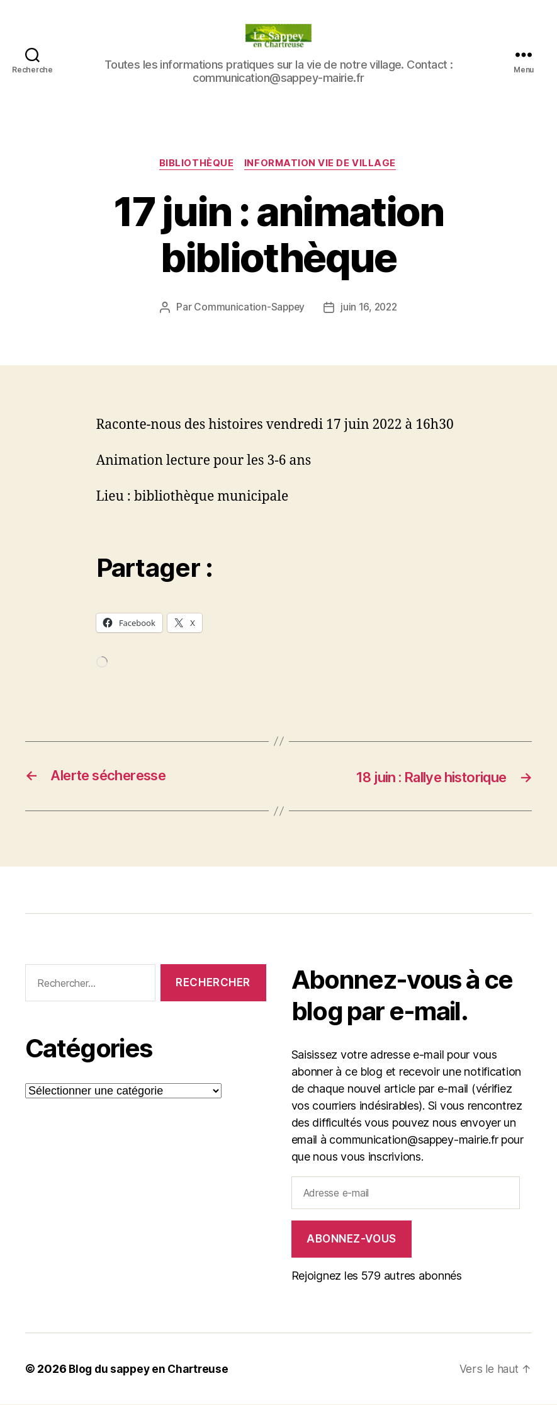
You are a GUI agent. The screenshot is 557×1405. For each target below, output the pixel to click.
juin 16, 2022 (370, 308)
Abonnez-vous (352, 1239)
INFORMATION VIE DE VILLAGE (322, 164)
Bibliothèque (196, 164)
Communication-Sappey (248, 308)
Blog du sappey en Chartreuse (151, 1369)
